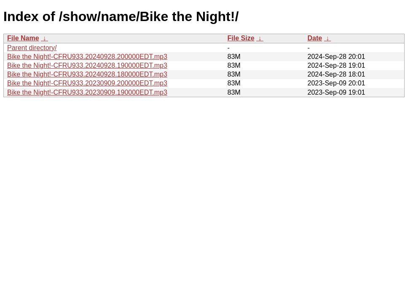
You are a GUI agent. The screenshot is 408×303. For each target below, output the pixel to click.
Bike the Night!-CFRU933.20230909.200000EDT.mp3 (87, 83)
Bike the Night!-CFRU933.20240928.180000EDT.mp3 (87, 74)
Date (315, 38)
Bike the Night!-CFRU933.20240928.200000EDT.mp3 (87, 56)
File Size (241, 38)
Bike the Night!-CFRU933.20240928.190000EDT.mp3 (87, 65)
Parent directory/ (31, 47)
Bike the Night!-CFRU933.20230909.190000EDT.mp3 (87, 92)
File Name (23, 38)
